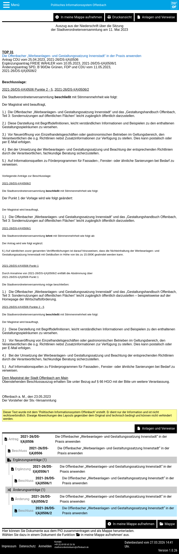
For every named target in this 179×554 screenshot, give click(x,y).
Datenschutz (27, 546)
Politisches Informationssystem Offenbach (78, 5)
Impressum (9, 546)
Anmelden (45, 546)
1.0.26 (173, 550)
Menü (15, 5)
